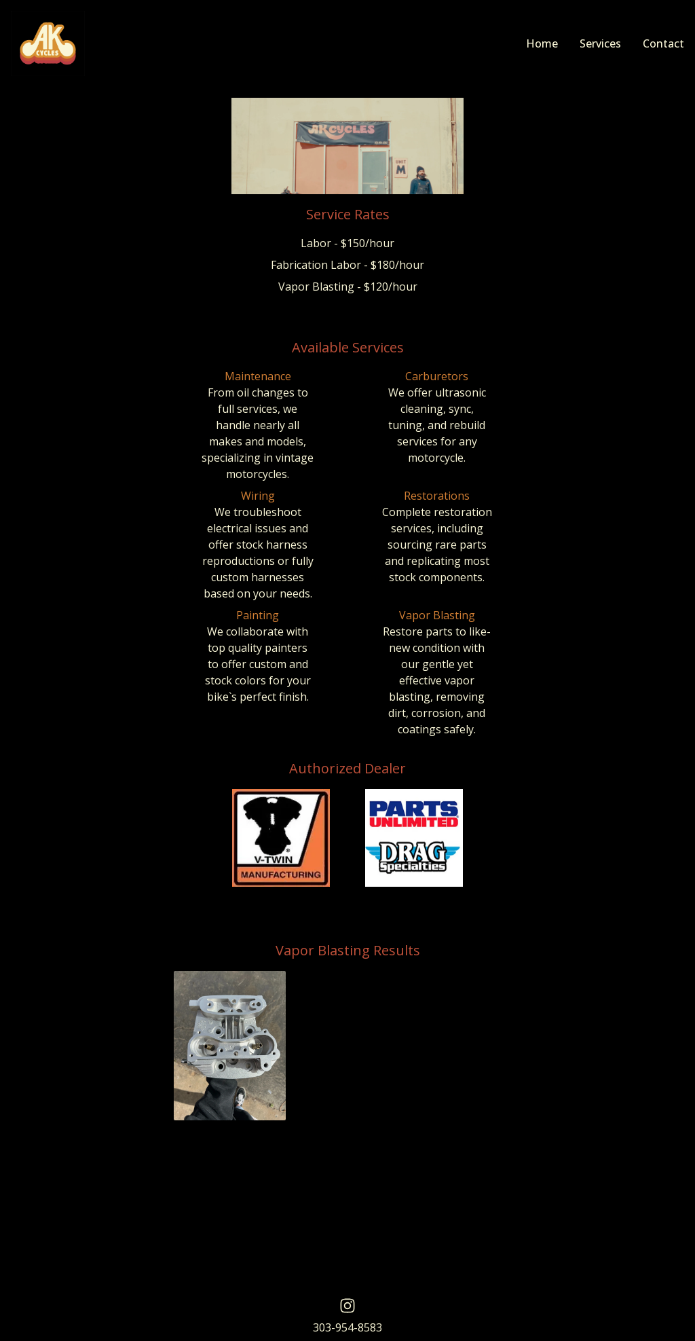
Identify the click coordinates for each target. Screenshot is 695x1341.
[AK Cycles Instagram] (347, 1306)
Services (600, 43)
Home (542, 43)
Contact (663, 43)
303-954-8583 (347, 1327)
